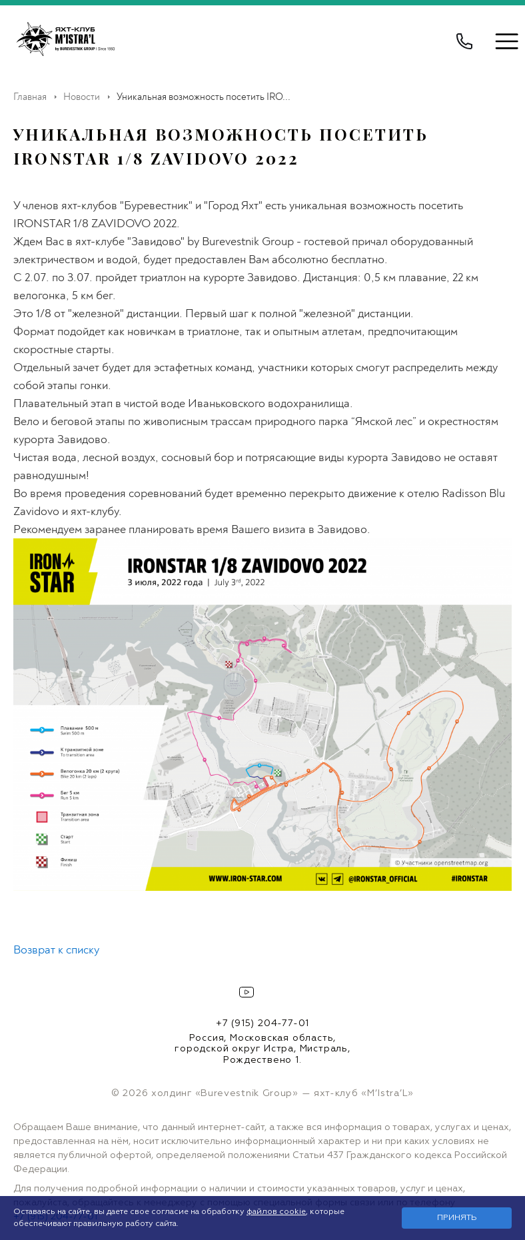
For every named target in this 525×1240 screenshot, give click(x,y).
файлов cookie (276, 1212)
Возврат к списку (56, 949)
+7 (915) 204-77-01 (262, 1023)
